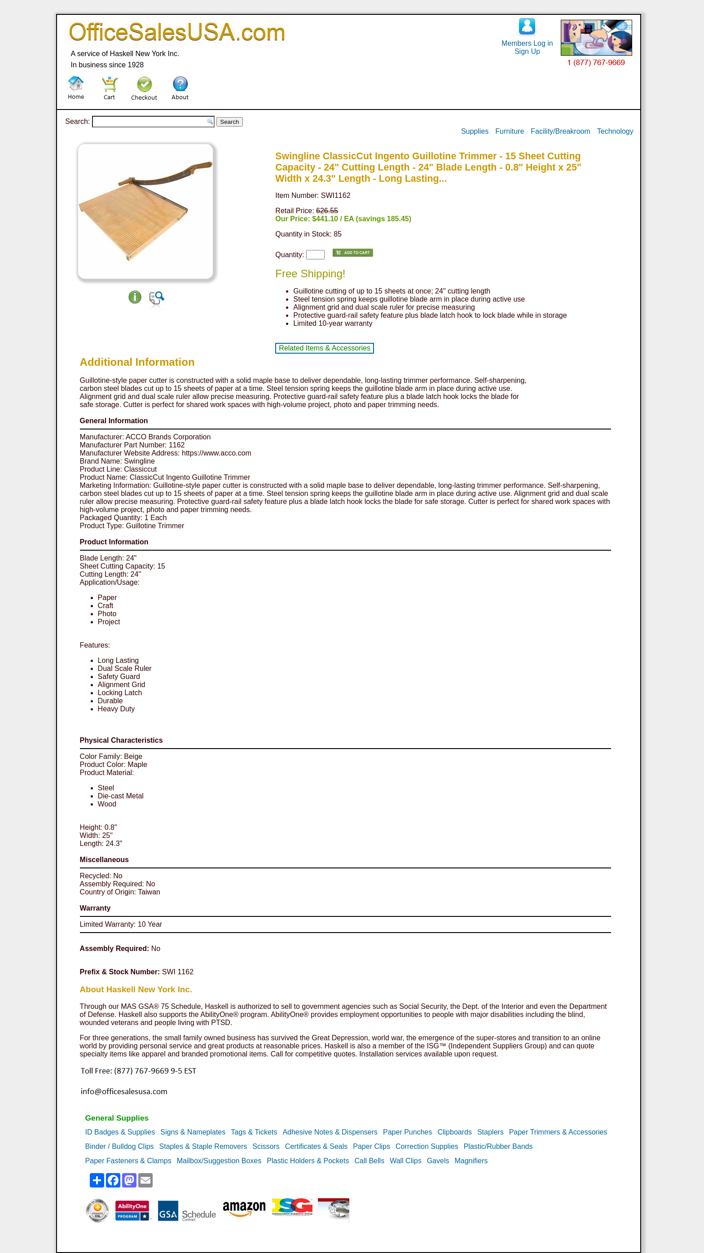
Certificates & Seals (316, 1146)
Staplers (490, 1132)
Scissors (265, 1146)
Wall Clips (406, 1161)
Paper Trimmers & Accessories (558, 1132)
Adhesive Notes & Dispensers (330, 1132)
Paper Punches (407, 1132)
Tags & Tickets (254, 1132)
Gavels (438, 1161)
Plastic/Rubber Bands (498, 1146)
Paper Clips (371, 1146)
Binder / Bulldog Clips (119, 1146)
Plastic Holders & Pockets (308, 1161)
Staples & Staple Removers (203, 1146)
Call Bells (369, 1161)
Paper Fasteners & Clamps (128, 1161)
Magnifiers (471, 1161)
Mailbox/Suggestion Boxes (219, 1161)
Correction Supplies (427, 1146)
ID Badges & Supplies (120, 1132)
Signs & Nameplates (192, 1132)
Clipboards (454, 1132)
